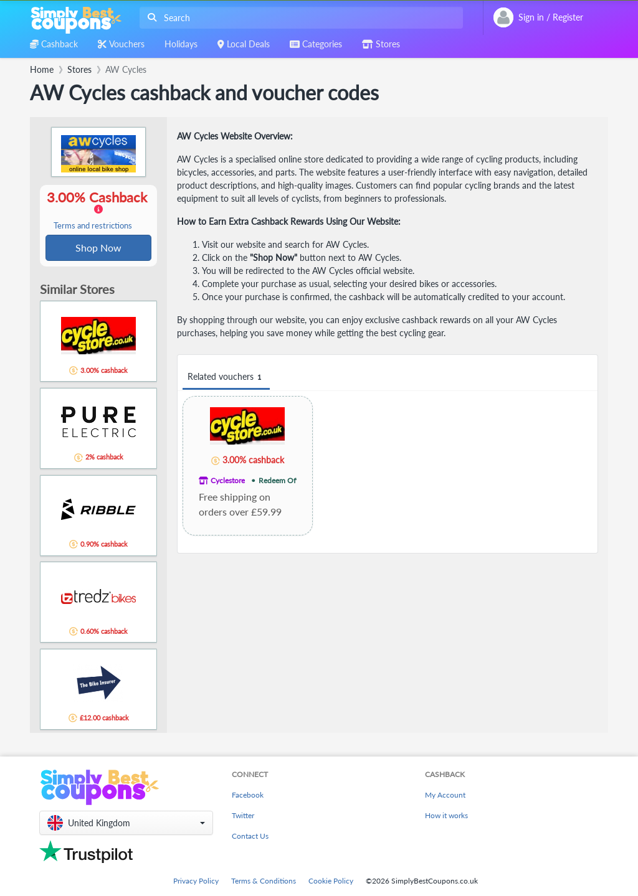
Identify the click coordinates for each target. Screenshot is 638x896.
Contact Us (250, 836)
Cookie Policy (330, 880)
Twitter (243, 815)
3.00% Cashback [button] (98, 210)
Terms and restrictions (93, 226)
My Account (445, 794)
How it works (446, 815)
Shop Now (98, 248)
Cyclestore (228, 480)
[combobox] (298, 17)
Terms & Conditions (263, 880)
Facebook (248, 794)
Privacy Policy (196, 880)
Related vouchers (226, 377)
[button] (126, 823)
